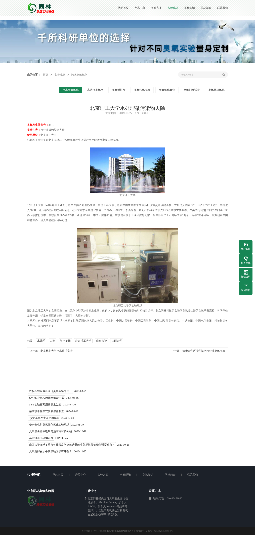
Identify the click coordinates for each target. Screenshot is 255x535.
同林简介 (170, 474)
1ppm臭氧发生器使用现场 (44, 418)
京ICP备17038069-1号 (163, 531)
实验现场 (59, 74)
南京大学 (101, 341)
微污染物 (65, 341)
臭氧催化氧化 (167, 89)
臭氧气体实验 (143, 89)
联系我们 (192, 474)
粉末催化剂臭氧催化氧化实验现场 (49, 425)
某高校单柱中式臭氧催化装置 (46, 412)
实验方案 (103, 474)
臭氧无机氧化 (217, 89)
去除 (52, 341)
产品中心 (80, 474)
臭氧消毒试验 (192, 89)
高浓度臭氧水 (96, 89)
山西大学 (116, 341)
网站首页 (58, 474)
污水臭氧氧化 (79, 74)
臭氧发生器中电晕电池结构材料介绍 (50, 432)
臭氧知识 (147, 474)
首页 (45, 74)
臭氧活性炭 (119, 89)
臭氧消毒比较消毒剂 (41, 439)
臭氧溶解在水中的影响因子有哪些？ (50, 452)
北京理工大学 (83, 341)
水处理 (41, 341)
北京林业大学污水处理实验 (56, 351)
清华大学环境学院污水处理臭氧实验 (203, 351)
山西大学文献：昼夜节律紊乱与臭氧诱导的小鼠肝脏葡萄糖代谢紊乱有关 (72, 445)
